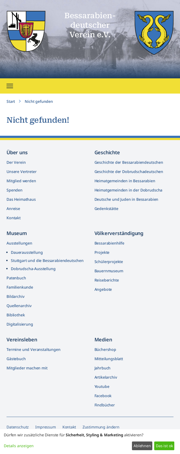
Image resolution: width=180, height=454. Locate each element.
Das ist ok (164, 445)
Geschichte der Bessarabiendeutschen (128, 162)
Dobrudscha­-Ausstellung (33, 268)
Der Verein (16, 162)
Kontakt (14, 217)
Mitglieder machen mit (27, 367)
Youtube (101, 386)
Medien (103, 339)
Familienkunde (20, 287)
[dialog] (90, 441)
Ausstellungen (19, 243)
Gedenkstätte (106, 208)
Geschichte (107, 152)
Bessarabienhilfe (109, 243)
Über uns (17, 152)
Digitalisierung (20, 324)
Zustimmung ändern (101, 427)
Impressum (45, 427)
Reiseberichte (106, 280)
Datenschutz (18, 427)
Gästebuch (16, 358)
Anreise (13, 208)
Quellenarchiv (19, 305)
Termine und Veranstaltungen (34, 349)
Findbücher (104, 404)
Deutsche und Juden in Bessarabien (126, 199)
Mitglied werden (21, 180)
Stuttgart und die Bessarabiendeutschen (47, 260)
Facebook (103, 395)
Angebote (103, 289)
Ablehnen (142, 445)
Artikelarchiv (105, 377)
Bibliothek (16, 314)
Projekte (102, 252)
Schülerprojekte (108, 261)
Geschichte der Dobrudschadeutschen (128, 171)
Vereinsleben (22, 339)
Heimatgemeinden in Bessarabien (124, 180)
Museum (17, 233)
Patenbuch (16, 277)
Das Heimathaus (21, 199)
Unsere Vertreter (21, 171)
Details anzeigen (18, 445)
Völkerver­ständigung (119, 233)
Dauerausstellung (27, 252)
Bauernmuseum (108, 270)
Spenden (15, 190)
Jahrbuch (102, 367)
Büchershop (105, 349)
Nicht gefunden (39, 101)
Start (11, 101)
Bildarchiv (15, 296)
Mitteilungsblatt (108, 358)
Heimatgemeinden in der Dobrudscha (128, 190)
